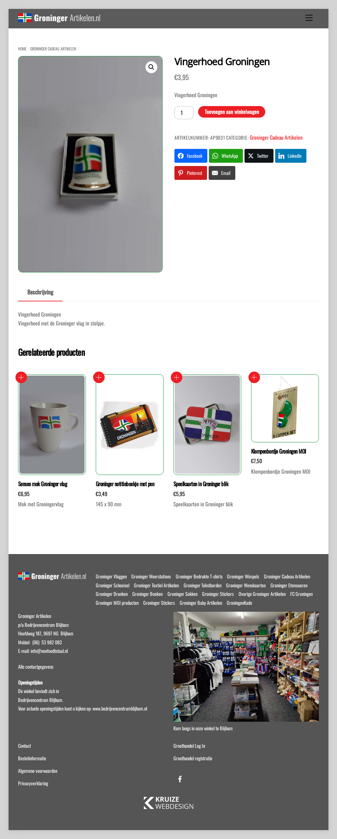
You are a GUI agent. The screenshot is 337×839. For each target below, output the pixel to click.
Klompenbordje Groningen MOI (278, 451)
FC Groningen (301, 593)
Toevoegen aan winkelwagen (232, 112)
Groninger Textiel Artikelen (156, 585)
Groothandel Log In (189, 745)
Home (22, 48)
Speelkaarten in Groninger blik (200, 484)
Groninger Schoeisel (112, 585)
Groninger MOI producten (117, 602)
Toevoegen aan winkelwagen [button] (21, 377)
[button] (151, 67)
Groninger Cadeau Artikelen (53, 48)
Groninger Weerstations (151, 576)
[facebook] (180, 777)
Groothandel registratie (192, 758)
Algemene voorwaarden (37, 770)
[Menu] (309, 17)
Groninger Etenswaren (289, 585)
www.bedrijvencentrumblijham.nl (119, 708)
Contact (24, 745)
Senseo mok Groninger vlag (42, 484)
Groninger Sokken (182, 593)
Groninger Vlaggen (111, 576)
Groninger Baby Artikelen (201, 602)
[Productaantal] (184, 112)
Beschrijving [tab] (40, 292)
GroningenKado (239, 602)
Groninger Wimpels (243, 576)
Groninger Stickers (218, 593)
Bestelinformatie (32, 758)
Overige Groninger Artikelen (262, 593)
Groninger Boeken (147, 593)
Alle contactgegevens (35, 666)
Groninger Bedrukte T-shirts (199, 576)
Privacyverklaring (33, 783)
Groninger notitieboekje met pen (125, 484)
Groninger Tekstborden (202, 585)
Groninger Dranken (112, 593)
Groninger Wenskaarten (246, 585)
